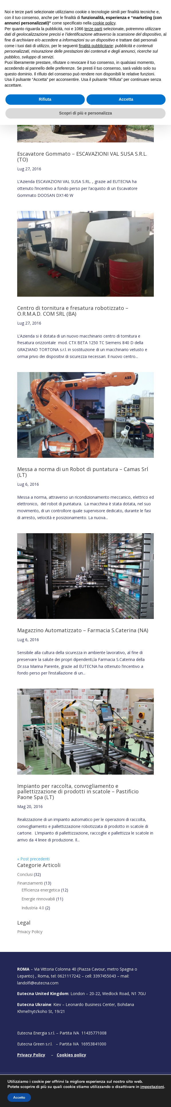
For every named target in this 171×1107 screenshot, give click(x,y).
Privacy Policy (29, 931)
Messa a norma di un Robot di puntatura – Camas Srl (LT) (82, 472)
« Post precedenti (33, 859)
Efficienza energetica (40, 890)
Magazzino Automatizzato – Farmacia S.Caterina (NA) (82, 630)
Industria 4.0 (32, 907)
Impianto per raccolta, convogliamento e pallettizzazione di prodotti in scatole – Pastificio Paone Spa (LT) (78, 791)
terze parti (93, 1011)
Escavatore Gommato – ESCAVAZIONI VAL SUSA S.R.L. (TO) (82, 156)
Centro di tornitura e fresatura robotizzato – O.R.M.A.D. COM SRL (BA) (72, 310)
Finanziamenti (30, 883)
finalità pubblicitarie (96, 1028)
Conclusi (25, 874)
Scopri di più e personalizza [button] (85, 1095)
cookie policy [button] (104, 1005)
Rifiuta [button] (45, 1081)
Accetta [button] (126, 1081)
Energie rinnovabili (38, 899)
